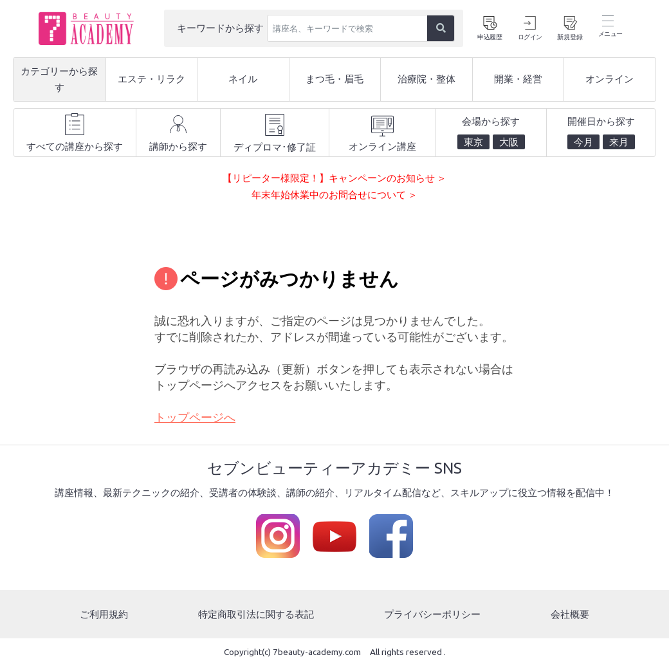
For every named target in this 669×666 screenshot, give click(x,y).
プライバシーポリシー (432, 614)
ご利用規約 (104, 614)
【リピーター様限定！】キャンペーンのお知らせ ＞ (334, 177)
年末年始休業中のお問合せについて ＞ (334, 194)
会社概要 (570, 614)
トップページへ (194, 417)
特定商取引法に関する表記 (256, 614)
